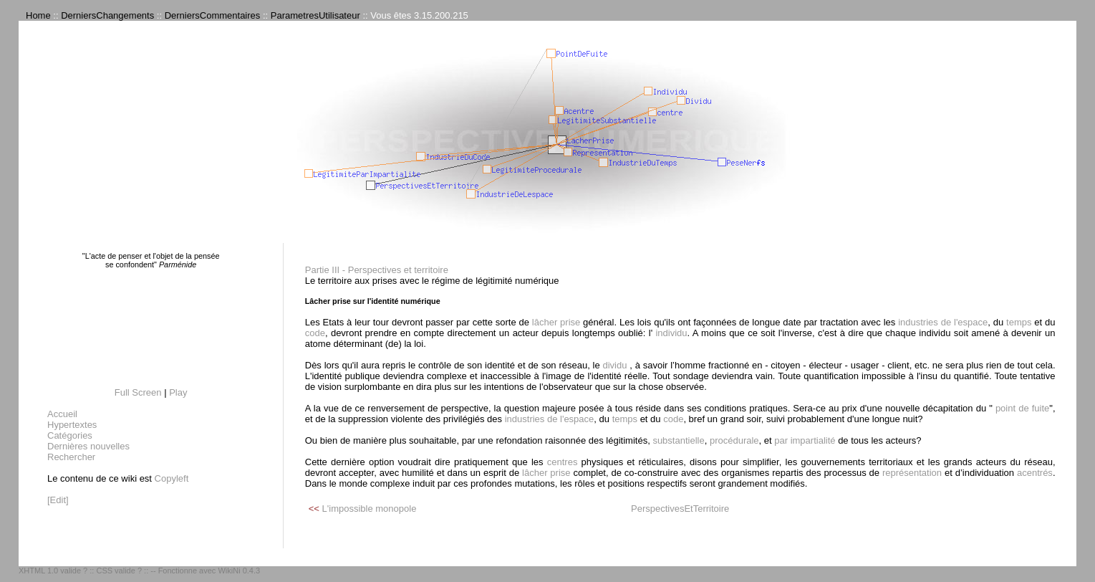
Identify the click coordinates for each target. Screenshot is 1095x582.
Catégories (69, 435)
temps (1018, 322)
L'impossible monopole (369, 508)
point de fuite (1021, 408)
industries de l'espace (943, 322)
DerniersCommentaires (213, 15)
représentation (912, 472)
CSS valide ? (119, 570)
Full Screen (138, 392)
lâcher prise (556, 322)
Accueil (62, 414)
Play (178, 392)
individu (669, 333)
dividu (614, 365)
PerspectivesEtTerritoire (680, 508)
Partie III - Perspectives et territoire (376, 269)
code (315, 333)
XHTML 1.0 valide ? (53, 570)
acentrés (1035, 472)
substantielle (678, 440)
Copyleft (172, 478)
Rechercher (71, 457)
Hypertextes (72, 424)
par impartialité (804, 440)
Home (38, 15)
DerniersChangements (107, 15)
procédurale (734, 440)
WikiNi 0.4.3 (239, 570)
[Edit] (58, 500)
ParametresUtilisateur (315, 15)
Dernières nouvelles (88, 446)
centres (562, 462)
